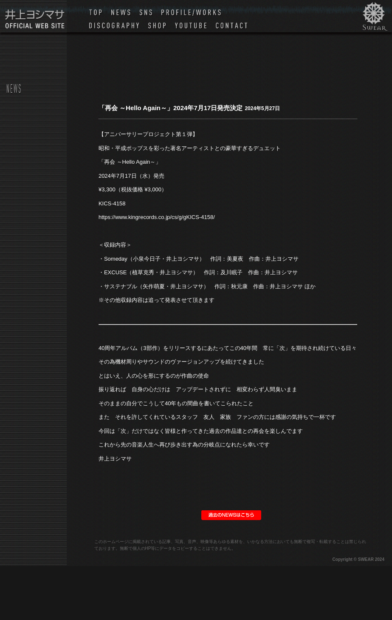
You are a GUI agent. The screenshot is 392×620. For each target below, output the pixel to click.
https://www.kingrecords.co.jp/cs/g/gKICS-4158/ (157, 217)
